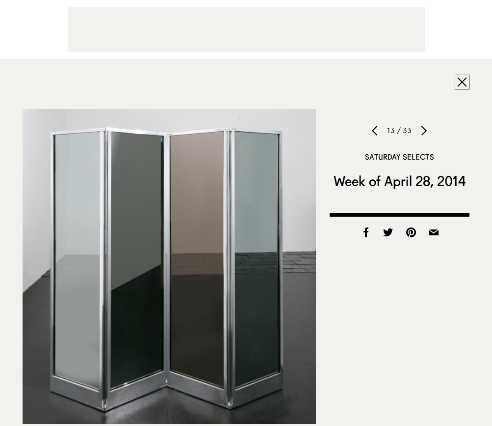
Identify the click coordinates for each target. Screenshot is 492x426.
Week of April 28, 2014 (400, 180)
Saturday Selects (399, 156)
